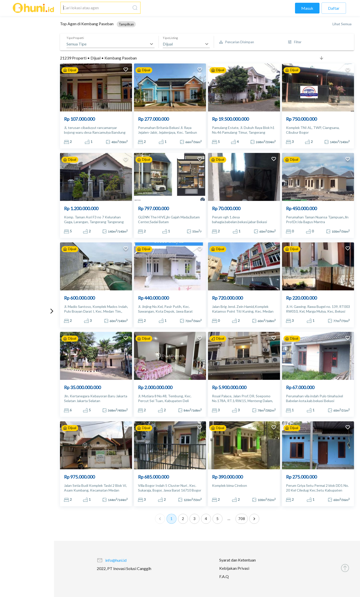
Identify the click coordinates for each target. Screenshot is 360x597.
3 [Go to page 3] (194, 519)
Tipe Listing (170, 37)
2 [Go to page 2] (183, 519)
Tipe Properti (75, 37)
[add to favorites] (125, 70)
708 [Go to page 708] (242, 519)
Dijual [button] (168, 43)
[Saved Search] (236, 42)
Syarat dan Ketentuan (237, 560)
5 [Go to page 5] (217, 519)
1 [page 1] (171, 519)
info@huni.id (115, 560)
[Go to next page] (254, 519)
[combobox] (95, 7)
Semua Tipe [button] (76, 43)
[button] (126, 24)
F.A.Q (224, 576)
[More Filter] (295, 42)
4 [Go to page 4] (206, 519)
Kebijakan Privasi (234, 568)
